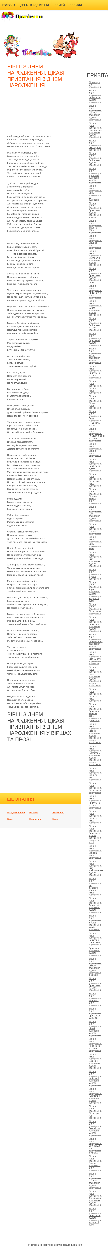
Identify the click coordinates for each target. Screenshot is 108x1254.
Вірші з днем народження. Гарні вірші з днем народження (95, 339)
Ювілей (59, 5)
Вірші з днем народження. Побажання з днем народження (95, 159)
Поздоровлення (16, 812)
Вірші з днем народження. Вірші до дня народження (95, 242)
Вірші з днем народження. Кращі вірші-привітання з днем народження (95, 1198)
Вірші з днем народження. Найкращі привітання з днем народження (95, 624)
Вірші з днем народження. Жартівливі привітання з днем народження (95, 1096)
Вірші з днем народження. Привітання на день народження (95, 984)
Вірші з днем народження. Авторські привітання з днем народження (95, 905)
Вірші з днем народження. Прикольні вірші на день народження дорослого (95, 712)
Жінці (55, 819)
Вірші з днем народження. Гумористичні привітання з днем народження (96, 641)
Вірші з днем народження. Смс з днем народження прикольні (95, 658)
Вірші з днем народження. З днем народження (95, 529)
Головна (9, 5)
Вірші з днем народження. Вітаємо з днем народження (95, 999)
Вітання (33, 812)
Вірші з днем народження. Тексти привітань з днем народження (95, 1163)
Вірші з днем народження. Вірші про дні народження (95, 1112)
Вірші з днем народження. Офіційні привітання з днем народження (95, 1061)
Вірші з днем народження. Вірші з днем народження (95, 387)
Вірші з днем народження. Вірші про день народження (95, 480)
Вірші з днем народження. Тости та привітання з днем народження (95, 1181)
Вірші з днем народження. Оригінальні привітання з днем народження (95, 258)
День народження (34, 5)
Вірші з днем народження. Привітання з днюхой (95, 1013)
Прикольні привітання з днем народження (95, 951)
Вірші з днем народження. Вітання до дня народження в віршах (95, 1146)
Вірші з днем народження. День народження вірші (95, 543)
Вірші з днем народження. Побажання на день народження (95, 324)
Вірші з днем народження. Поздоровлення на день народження (97, 435)
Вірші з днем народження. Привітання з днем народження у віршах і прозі (95, 1216)
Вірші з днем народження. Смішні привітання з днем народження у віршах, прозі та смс (95, 733)
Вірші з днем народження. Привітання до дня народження (95, 372)
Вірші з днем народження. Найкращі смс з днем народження (95, 939)
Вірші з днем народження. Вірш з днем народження (95, 609)
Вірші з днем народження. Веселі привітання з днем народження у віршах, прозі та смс (95, 676)
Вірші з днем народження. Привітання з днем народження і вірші (95, 275)
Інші (31, 12)
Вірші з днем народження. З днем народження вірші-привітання (95, 922)
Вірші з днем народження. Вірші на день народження (95, 227)
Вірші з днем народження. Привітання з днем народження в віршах (95, 210)
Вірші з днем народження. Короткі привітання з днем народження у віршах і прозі (95, 591)
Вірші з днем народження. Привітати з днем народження (95, 292)
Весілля (76, 5)
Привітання (35, 819)
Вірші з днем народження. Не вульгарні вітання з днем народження (95, 886)
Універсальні (12, 12)
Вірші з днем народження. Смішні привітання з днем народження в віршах (95, 967)
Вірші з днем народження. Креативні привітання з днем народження (95, 175)
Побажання (58, 812)
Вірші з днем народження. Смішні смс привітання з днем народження (95, 1128)
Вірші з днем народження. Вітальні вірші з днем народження (95, 496)
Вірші (10, 819)
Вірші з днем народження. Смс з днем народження (95, 145)
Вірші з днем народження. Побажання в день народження (95, 465)
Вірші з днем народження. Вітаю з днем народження (95, 402)
